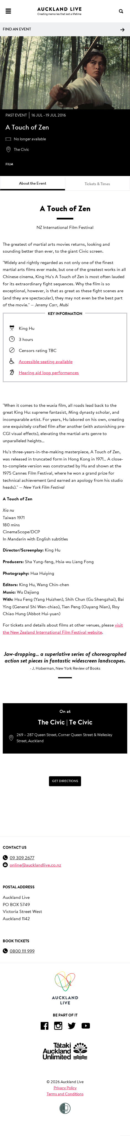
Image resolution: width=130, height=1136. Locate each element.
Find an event (63, 29)
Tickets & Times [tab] (97, 183)
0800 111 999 (22, 951)
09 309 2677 (22, 857)
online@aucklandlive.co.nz (35, 865)
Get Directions (65, 781)
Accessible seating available (45, 361)
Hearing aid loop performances (49, 372)
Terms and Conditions (65, 1093)
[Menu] (8, 11)
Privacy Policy (65, 1087)
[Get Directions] (65, 781)
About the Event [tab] (32, 183)
